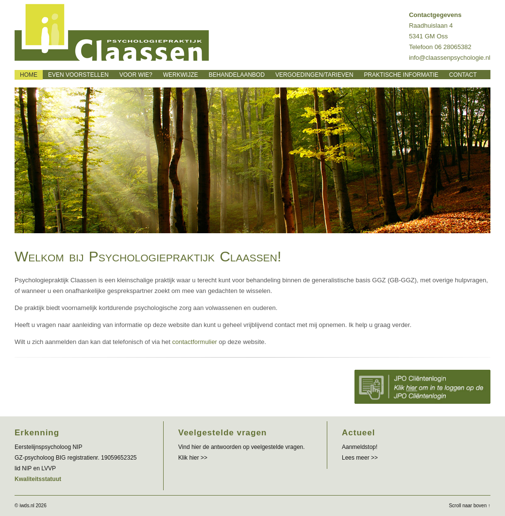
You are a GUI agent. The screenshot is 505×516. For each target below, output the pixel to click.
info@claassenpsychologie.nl (449, 57)
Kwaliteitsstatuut (38, 479)
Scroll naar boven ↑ (469, 505)
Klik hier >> (192, 457)
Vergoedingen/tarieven (314, 74)
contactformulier (194, 341)
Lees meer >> (360, 457)
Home (28, 74)
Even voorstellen (78, 74)
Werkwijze (180, 74)
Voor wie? (135, 74)
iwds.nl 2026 (33, 505)
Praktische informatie (401, 74)
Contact (463, 74)
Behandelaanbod (237, 74)
